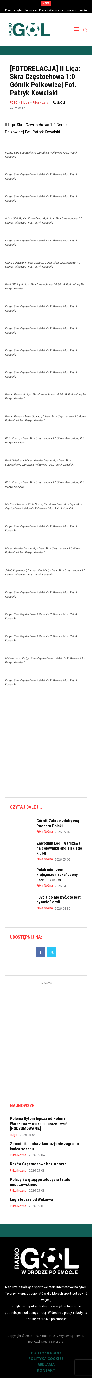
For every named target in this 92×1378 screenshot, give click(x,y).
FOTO (14, 102)
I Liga (13, 1134)
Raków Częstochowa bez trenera (38, 1164)
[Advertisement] (46, 741)
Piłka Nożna (40, 102)
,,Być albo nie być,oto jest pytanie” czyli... (59, 899)
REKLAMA (46, 1364)
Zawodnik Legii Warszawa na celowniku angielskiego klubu (59, 848)
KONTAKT (46, 1370)
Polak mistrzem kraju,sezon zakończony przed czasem (57, 874)
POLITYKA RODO (46, 1352)
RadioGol (59, 102)
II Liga (25, 102)
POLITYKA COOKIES (46, 1358)
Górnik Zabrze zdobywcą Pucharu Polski (58, 823)
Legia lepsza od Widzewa (31, 1199)
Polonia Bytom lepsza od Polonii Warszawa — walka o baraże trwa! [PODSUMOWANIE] (38, 1123)
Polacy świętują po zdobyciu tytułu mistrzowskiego (40, 1182)
